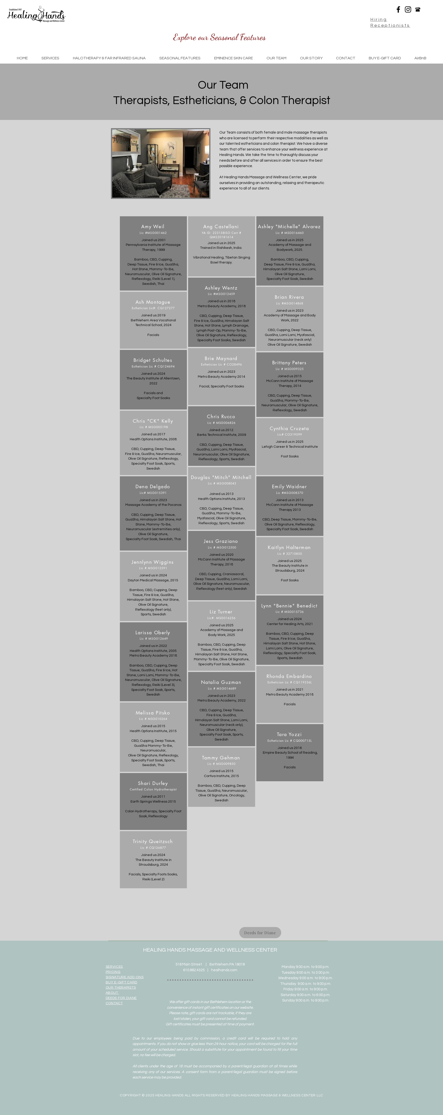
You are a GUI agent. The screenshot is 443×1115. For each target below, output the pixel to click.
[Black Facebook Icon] (398, 9)
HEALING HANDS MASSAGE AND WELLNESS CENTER (210, 950)
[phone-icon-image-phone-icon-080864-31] (417, 9)
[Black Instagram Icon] (408, 9)
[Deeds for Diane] (260, 932)
